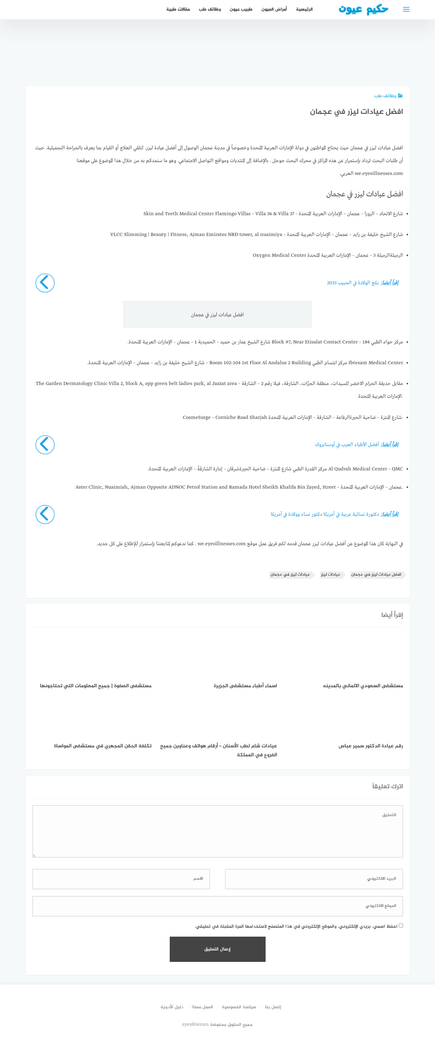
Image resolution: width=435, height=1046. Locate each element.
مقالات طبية (178, 9)
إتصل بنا (273, 1007)
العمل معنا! (202, 1007)
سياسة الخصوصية (239, 1007)
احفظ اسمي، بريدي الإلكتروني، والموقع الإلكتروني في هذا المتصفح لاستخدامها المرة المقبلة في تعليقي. (296, 926)
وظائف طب (210, 9)
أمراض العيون (274, 9)
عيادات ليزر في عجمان (290, 574)
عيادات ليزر (330, 574)
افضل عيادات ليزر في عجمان (376, 574)
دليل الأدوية (171, 1007)
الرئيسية (304, 9)
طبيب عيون (241, 9)
